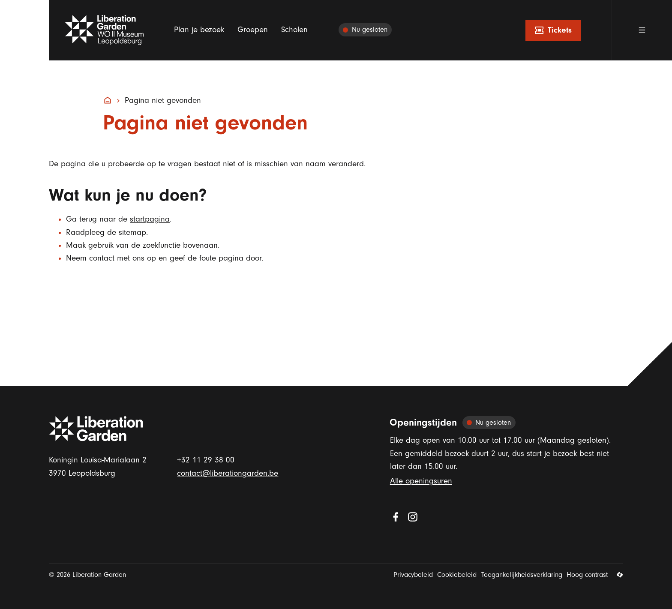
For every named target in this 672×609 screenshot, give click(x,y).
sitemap (132, 232)
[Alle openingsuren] (365, 30)
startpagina (150, 219)
